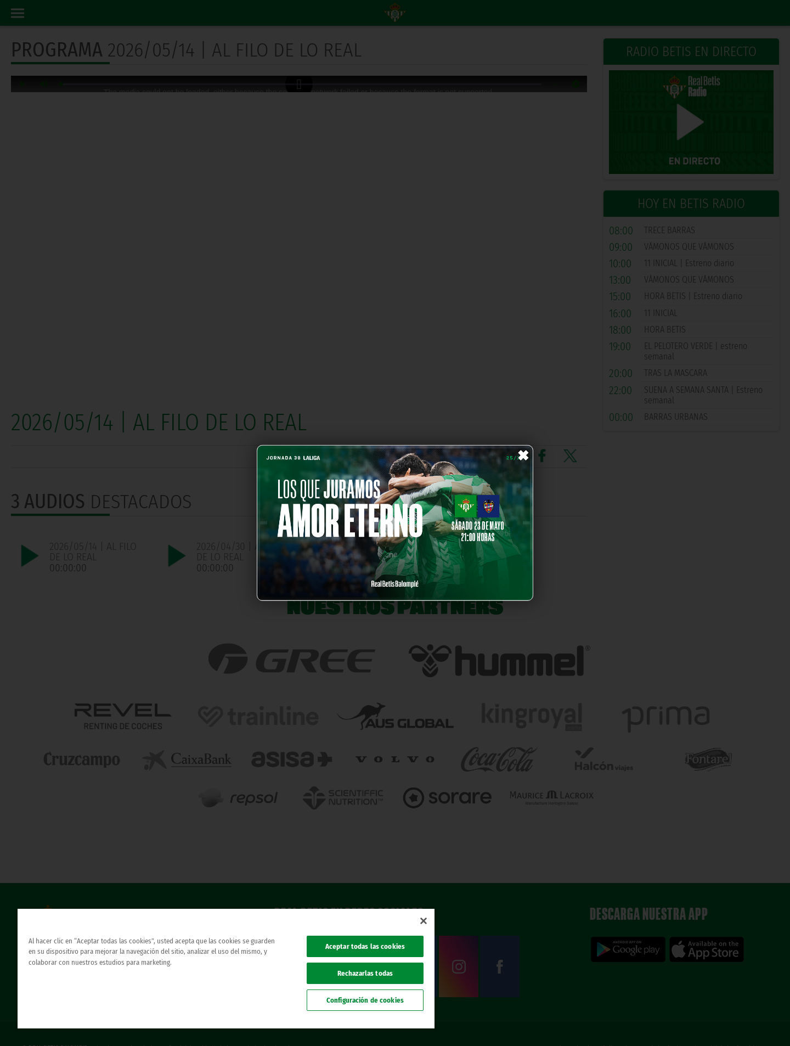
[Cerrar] (423, 921)
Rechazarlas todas (365, 973)
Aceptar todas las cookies (365, 946)
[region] (226, 968)
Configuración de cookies (365, 1000)
